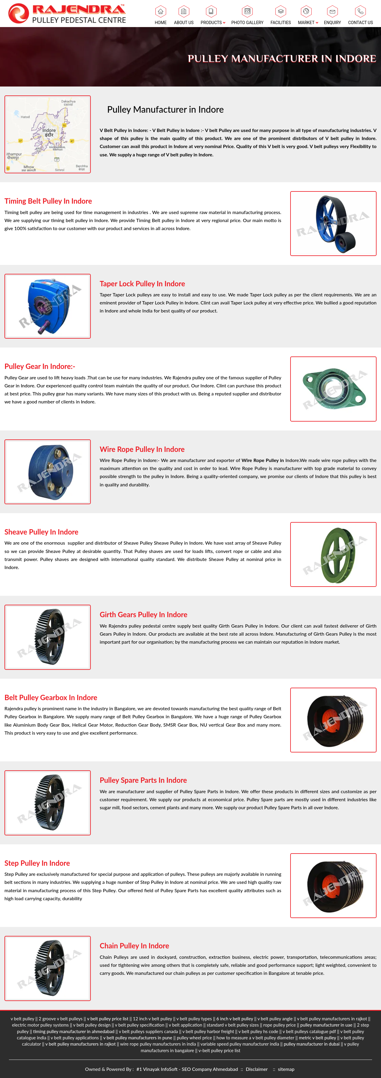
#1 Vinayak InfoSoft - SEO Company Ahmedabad (187, 1069)
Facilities (281, 16)
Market (306, 16)
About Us (184, 16)
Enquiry (332, 16)
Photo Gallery (247, 16)
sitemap (286, 1069)
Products (211, 16)
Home (161, 16)
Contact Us (360, 16)
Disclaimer (257, 1069)
